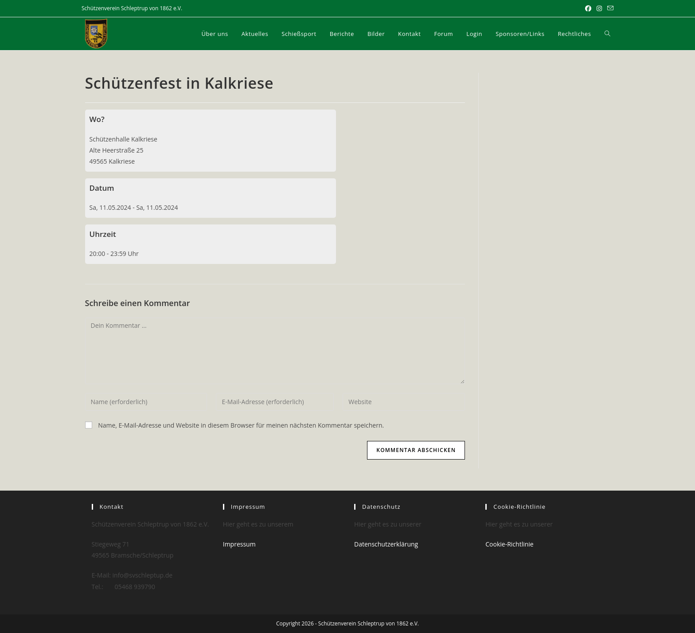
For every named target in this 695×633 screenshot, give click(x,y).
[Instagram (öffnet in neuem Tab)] (599, 8)
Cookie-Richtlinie (509, 544)
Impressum (239, 544)
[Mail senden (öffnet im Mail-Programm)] (609, 8)
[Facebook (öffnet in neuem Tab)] (588, 8)
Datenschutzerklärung (386, 544)
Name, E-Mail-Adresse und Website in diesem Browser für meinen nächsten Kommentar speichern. (241, 425)
